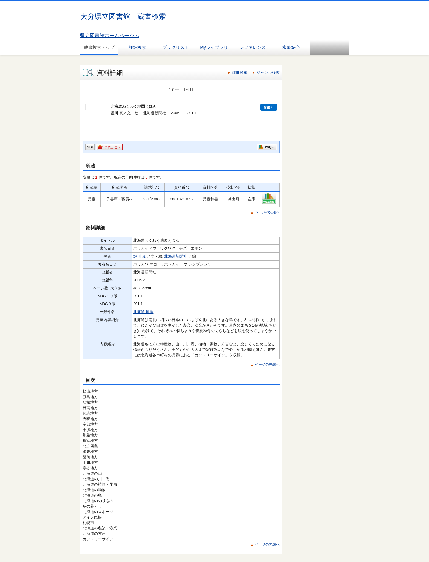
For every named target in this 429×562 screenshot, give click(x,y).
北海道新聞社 (175, 256)
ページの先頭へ (267, 212)
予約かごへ (113, 147)
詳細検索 (137, 47)
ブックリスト (176, 47)
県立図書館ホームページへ (109, 35)
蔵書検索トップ (99, 47)
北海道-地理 (143, 312)
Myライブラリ (214, 47)
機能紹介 (291, 47)
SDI (90, 147)
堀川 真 (139, 256)
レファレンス (252, 47)
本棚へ (270, 147)
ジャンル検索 (268, 72)
